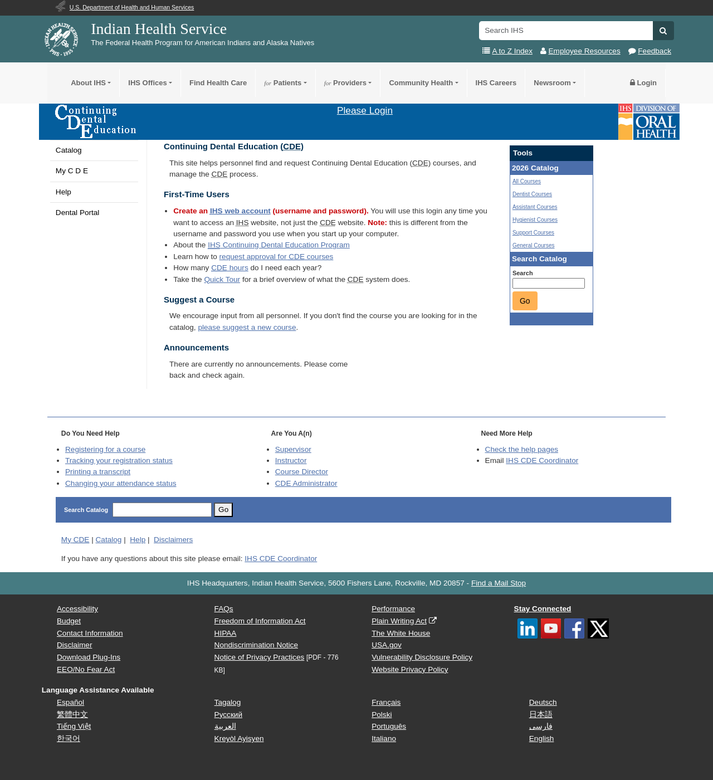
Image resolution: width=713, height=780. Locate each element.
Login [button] (643, 83)
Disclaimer (74, 645)
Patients (282, 83)
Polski (382, 714)
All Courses (526, 181)
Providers (345, 83)
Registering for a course (105, 449)
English (541, 738)
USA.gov (387, 645)
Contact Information (90, 633)
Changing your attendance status (121, 483)
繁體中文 (72, 714)
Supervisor (293, 449)
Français (386, 702)
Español (70, 702)
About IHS (88, 83)
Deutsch (543, 702)
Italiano (384, 738)
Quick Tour (222, 279)
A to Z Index (512, 51)
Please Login (365, 110)
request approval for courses (276, 256)
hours (229, 268)
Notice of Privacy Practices (259, 657)
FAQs (223, 608)
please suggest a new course (247, 327)
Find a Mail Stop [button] (498, 583)
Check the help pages (522, 449)
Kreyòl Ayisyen (239, 738)
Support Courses (533, 233)
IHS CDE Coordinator (542, 460)
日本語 (541, 714)
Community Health (421, 83)
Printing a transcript (97, 471)
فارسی (541, 726)
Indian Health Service (159, 28)
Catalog (69, 150)
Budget (69, 621)
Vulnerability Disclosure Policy (422, 657)
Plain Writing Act (399, 621)
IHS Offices (147, 83)
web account (240, 211)
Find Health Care (218, 83)
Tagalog (227, 702)
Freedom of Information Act (260, 621)
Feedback (654, 51)
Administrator (306, 483)
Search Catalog (86, 509)
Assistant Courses (535, 207)
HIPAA (225, 633)
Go (525, 300)
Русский (228, 714)
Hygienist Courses (535, 220)
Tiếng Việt (74, 726)
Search (522, 273)
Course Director (301, 471)
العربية (225, 726)
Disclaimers (173, 539)
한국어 (68, 738)
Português (389, 726)
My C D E (72, 171)
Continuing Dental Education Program (279, 245)
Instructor (291, 460)
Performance (393, 608)
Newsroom (552, 83)
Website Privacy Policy (410, 669)
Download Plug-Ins (88, 657)
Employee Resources (585, 51)
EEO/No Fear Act (86, 669)
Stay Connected (543, 608)
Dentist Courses (532, 194)
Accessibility (77, 608)
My (75, 539)
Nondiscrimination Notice (256, 645)
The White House (401, 633)
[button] (663, 31)
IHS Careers (496, 83)
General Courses (533, 245)
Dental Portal (78, 212)
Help (63, 192)
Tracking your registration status (119, 460)
